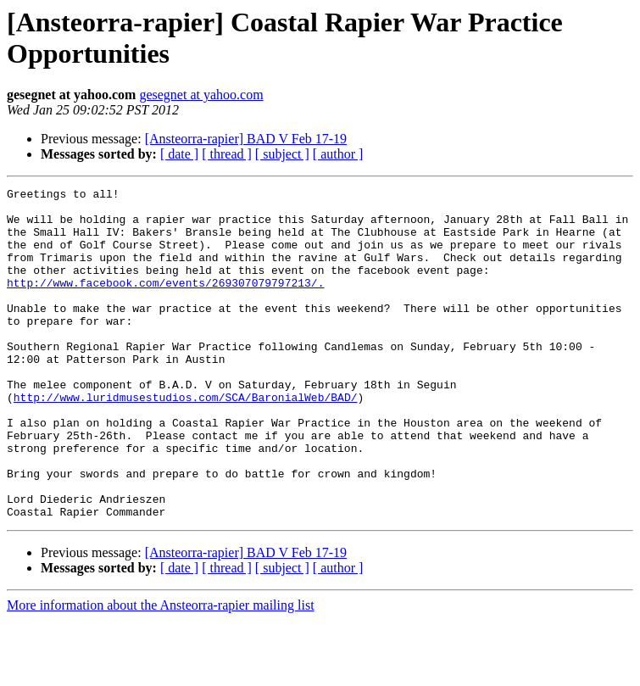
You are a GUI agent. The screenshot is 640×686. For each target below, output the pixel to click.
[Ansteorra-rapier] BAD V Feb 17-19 (246, 138)
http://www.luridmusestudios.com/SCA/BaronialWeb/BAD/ (186, 440)
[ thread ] (227, 154)
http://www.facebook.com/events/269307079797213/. (165, 302)
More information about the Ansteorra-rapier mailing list (160, 671)
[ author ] (338, 154)
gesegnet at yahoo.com (201, 94)
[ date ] (179, 154)
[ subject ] (282, 154)
